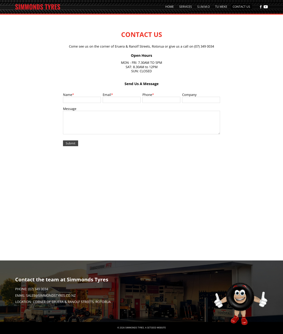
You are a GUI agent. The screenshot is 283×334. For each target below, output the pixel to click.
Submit (70, 143)
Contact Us (241, 7)
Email (107, 94)
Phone (147, 94)
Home (169, 7)
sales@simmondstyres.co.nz (51, 295)
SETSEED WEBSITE (156, 327)
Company (189, 94)
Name (67, 94)
